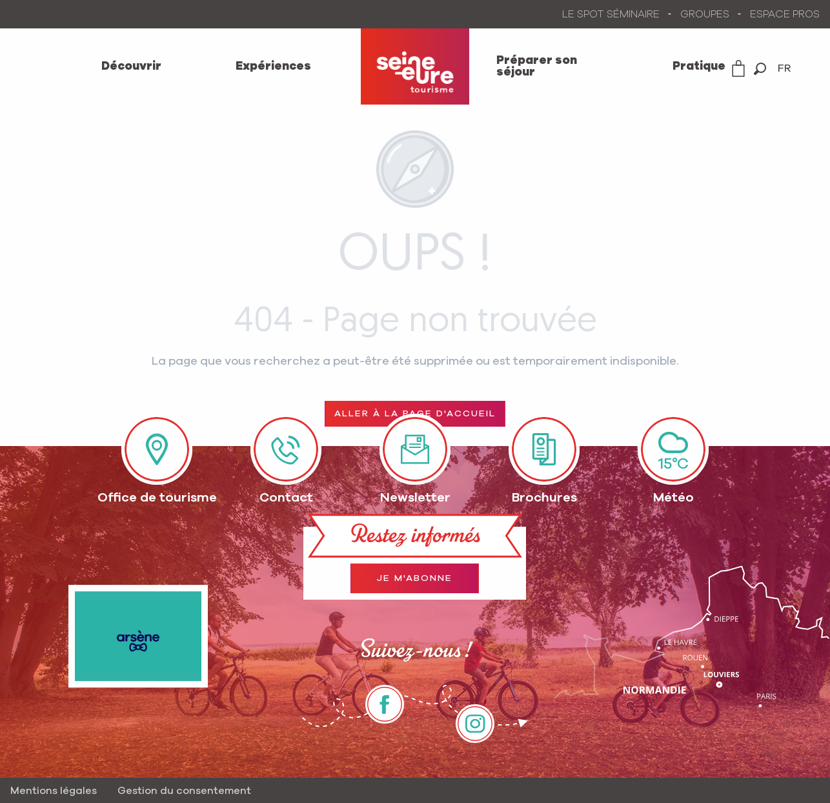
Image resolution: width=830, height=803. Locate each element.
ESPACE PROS (785, 14)
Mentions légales (53, 791)
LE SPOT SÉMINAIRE (611, 14)
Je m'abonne (414, 578)
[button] (760, 68)
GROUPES (704, 14)
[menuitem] (131, 66)
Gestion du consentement (184, 791)
